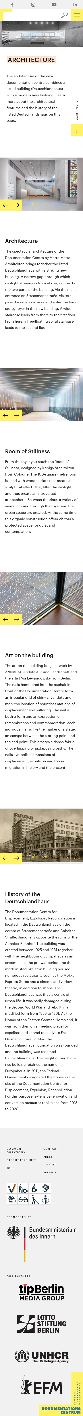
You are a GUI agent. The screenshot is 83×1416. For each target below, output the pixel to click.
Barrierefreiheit (21, 1160)
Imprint (49, 1164)
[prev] (5, 205)
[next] (16, 205)
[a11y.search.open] (64, 15)
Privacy (50, 1172)
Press (48, 1156)
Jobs (11, 1168)
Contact (50, 1148)
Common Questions (16, 1150)
